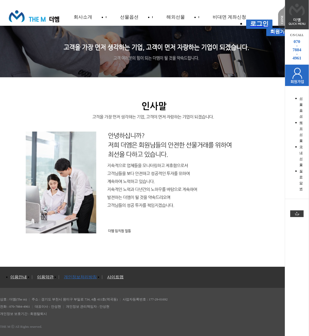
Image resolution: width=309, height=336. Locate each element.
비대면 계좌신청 (229, 17)
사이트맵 (115, 277)
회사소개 (83, 17)
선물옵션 (129, 17)
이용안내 (18, 277)
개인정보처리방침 (80, 277)
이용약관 (45, 277)
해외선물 (175, 17)
